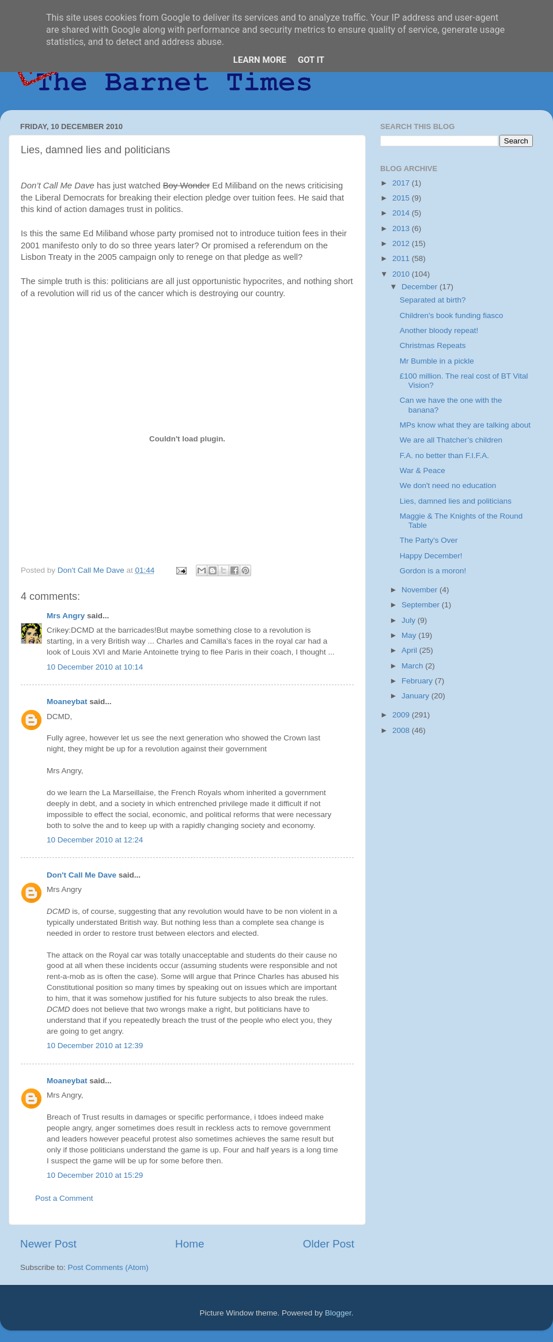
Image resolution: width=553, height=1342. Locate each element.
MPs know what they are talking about (465, 425)
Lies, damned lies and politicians (456, 501)
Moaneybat (67, 701)
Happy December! (431, 555)
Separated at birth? (433, 300)
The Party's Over (429, 540)
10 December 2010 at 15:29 (95, 1175)
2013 (402, 228)
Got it (311, 60)
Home (189, 1244)
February (418, 680)
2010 (402, 274)
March (413, 665)
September (422, 604)
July (410, 620)
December (421, 286)
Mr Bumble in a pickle (437, 361)
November (421, 589)
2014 (402, 213)
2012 (402, 243)
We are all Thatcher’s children (451, 440)
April (410, 650)
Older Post (328, 1244)
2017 (402, 183)
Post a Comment (64, 1198)
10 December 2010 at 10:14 (95, 667)
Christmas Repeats (433, 345)
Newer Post (48, 1244)
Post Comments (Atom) (108, 1267)
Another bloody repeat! (439, 330)
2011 (402, 258)
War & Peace (422, 470)
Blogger (338, 1313)
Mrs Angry (66, 615)
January (416, 695)
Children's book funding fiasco (451, 315)
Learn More (259, 60)
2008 (402, 730)
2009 (402, 714)
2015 (402, 198)
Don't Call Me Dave (81, 875)
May (410, 635)
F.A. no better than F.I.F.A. (444, 455)
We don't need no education (448, 485)
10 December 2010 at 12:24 (95, 840)
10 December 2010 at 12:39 (95, 1045)
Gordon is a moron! (433, 570)
